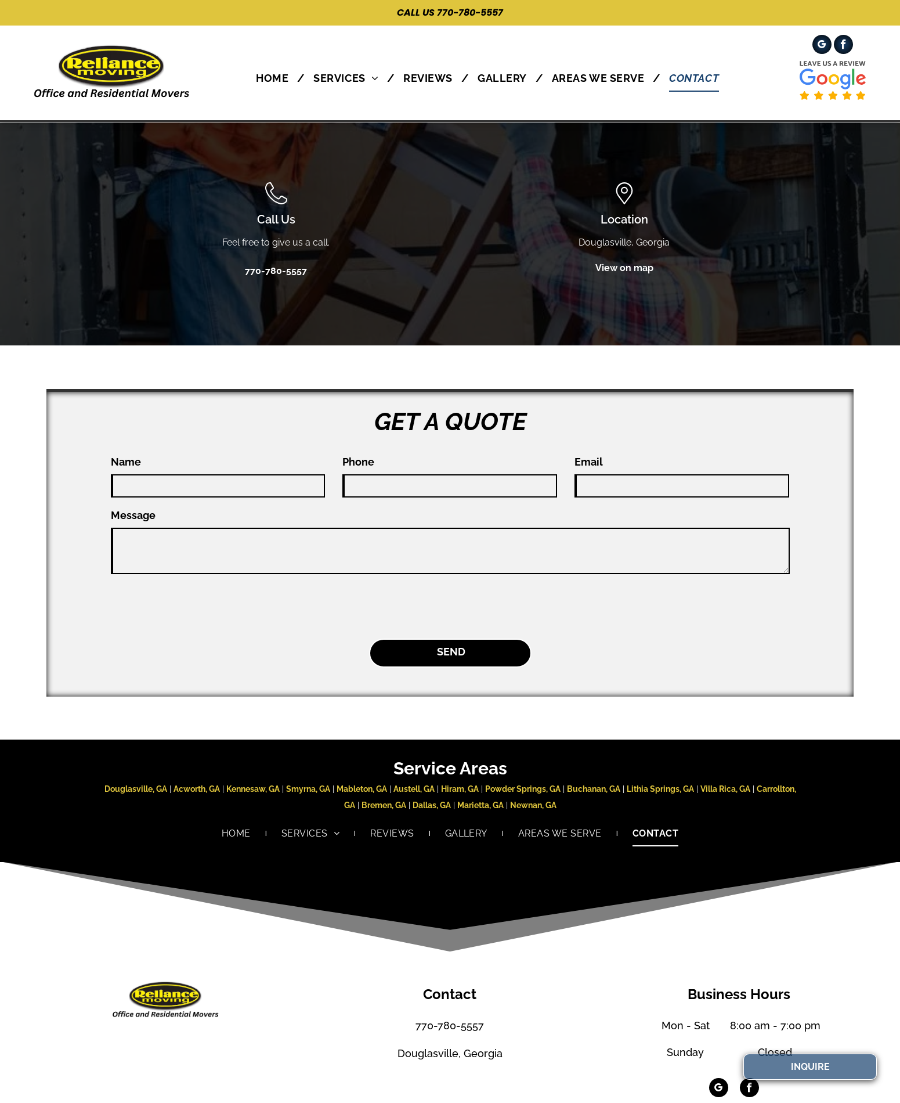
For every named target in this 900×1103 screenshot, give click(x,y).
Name (126, 462)
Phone (358, 462)
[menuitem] (276, 78)
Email (588, 462)
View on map (624, 267)
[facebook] (843, 46)
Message (133, 515)
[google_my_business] (822, 46)
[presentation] (199, 604)
